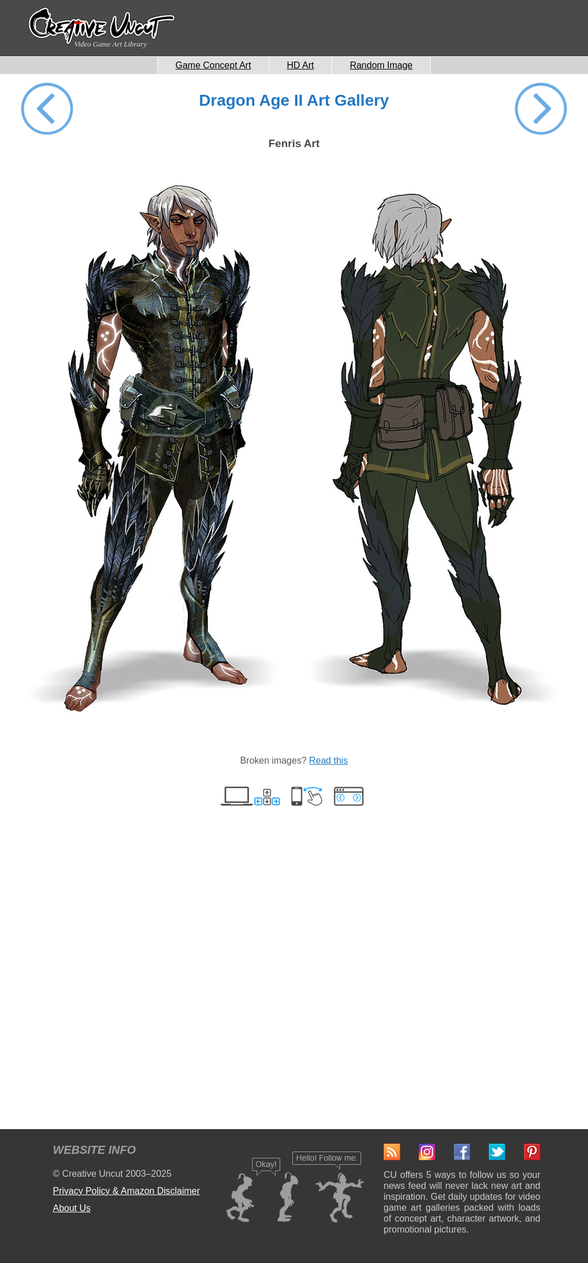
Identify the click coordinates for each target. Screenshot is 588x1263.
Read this (328, 760)
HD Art (300, 65)
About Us (72, 1208)
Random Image (381, 65)
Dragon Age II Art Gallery (294, 100)
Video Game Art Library (110, 44)
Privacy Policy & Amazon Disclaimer (126, 1191)
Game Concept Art (214, 65)
